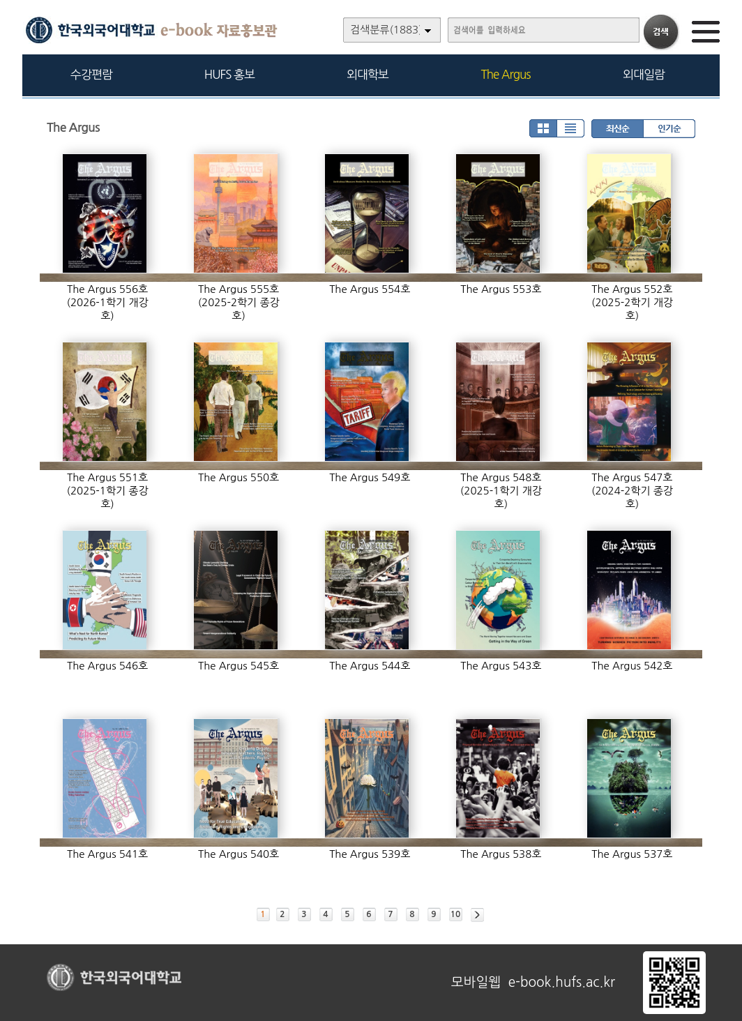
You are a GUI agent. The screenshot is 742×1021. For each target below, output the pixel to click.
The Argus (506, 74)
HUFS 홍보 (229, 74)
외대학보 (367, 74)
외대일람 (644, 74)
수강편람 (91, 74)
